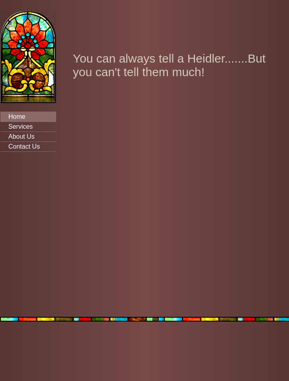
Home (16, 116)
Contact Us (24, 146)
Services (20, 126)
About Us (21, 136)
